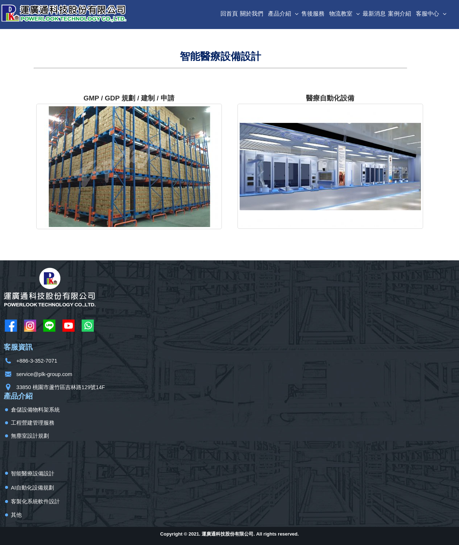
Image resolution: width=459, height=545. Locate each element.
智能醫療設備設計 (32, 473)
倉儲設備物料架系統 (35, 410)
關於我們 (251, 14)
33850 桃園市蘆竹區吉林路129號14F (60, 387)
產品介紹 (279, 14)
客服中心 (427, 14)
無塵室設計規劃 (30, 436)
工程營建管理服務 (32, 423)
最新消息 (374, 14)
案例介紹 (399, 14)
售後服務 (312, 14)
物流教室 (340, 14)
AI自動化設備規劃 (32, 488)
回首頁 (229, 14)
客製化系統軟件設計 (35, 501)
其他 (16, 515)
